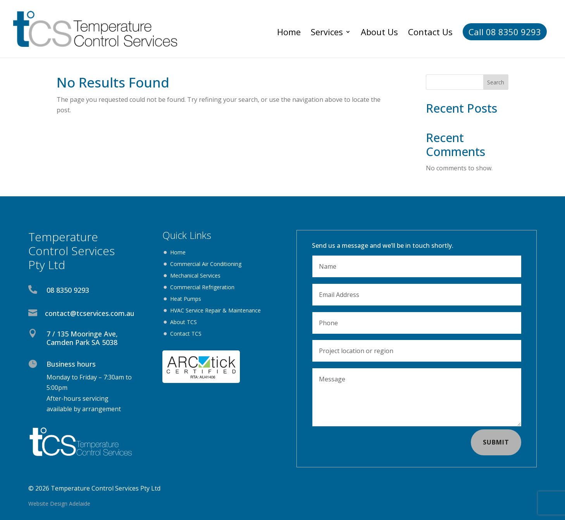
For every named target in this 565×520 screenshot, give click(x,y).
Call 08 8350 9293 (505, 32)
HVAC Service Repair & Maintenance (215, 311)
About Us (379, 33)
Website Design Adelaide (59, 503)
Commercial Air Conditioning (205, 264)
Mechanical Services (195, 276)
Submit (496, 442)
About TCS (183, 322)
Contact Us (430, 33)
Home (289, 33)
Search (495, 82)
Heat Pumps (185, 299)
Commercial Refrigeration (202, 288)
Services (327, 33)
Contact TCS (186, 334)
